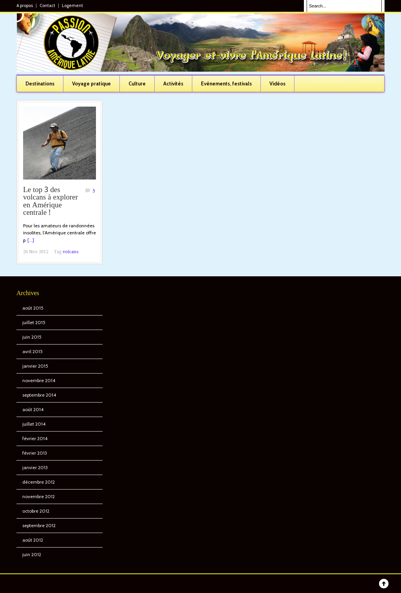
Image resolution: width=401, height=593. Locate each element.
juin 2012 (31, 554)
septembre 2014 (39, 395)
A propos (24, 6)
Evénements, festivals (226, 83)
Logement (72, 6)
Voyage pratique (91, 83)
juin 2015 (32, 337)
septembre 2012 (39, 525)
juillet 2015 (33, 322)
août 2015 (32, 308)
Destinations (39, 83)
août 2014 (32, 409)
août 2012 (32, 540)
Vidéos (277, 83)
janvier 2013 (35, 467)
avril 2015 (32, 351)
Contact (47, 6)
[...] (30, 240)
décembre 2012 (38, 482)
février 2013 (34, 453)
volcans (71, 251)
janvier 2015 (35, 366)
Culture (137, 83)
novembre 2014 (38, 380)
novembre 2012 (38, 496)
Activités (173, 83)
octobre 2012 (35, 511)
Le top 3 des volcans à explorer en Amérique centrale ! (50, 201)
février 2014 (34, 438)
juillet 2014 (33, 424)
